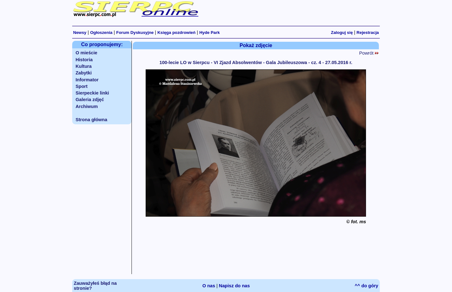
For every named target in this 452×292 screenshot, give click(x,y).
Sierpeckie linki (92, 92)
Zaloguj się (342, 32)
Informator (87, 79)
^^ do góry (366, 285)
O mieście (86, 52)
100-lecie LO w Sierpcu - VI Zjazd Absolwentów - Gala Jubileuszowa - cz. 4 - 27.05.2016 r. (255, 62)
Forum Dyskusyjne (134, 32)
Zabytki (84, 72)
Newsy (79, 32)
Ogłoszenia (101, 32)
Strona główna (91, 119)
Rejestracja (368, 32)
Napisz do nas (234, 285)
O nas (208, 285)
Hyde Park (209, 32)
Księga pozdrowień (176, 32)
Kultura (84, 66)
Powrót (369, 53)
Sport (82, 86)
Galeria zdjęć (90, 99)
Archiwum (87, 106)
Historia (84, 59)
